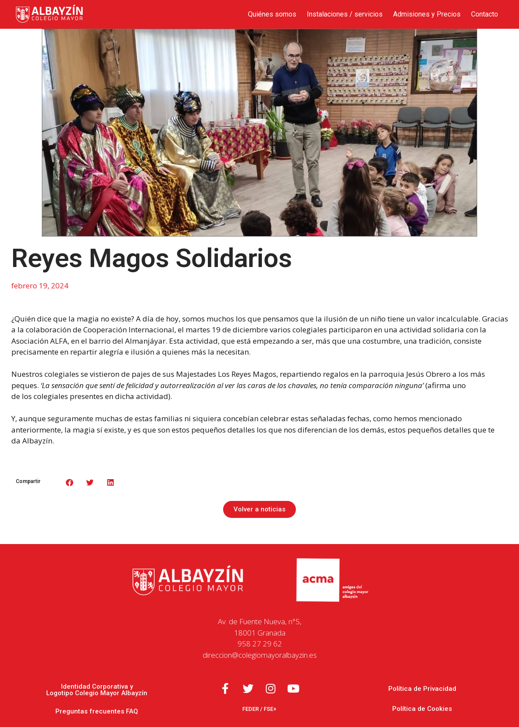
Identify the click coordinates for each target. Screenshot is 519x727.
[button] (70, 482)
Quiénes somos (272, 14)
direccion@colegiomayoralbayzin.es (260, 655)
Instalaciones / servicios (345, 14)
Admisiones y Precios (427, 14)
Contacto (484, 14)
